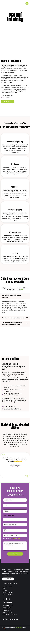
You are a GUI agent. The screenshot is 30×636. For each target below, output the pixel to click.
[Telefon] (15, 511)
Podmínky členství (7, 594)
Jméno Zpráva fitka (8, 515)
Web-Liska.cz (9, 628)
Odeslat (15, 554)
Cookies (5, 590)
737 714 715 (8, 612)
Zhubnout (14, 531)
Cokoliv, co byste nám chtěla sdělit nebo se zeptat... (15, 546)
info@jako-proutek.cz (11, 614)
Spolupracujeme (7, 587)
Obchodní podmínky (8, 592)
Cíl (14, 529)
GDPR (4, 588)
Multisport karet (16, 538)
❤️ (4, 628)
